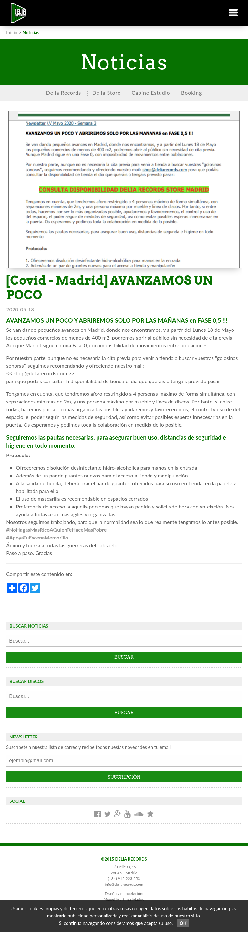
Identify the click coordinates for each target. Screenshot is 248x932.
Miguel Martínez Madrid (124, 899)
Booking (191, 92)
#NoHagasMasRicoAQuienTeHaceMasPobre (56, 530)
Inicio (11, 32)
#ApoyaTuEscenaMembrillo (37, 537)
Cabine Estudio (151, 92)
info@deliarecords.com (124, 884)
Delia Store (106, 92)
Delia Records (63, 92)
